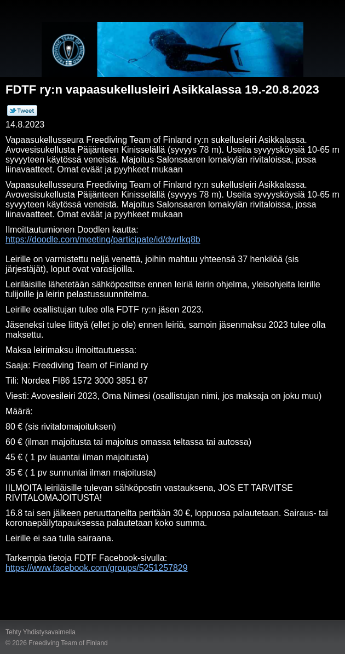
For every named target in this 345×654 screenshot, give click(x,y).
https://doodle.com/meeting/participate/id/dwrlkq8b (102, 239)
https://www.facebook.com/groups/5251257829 (96, 567)
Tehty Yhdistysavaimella (40, 632)
